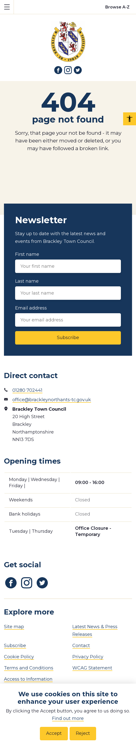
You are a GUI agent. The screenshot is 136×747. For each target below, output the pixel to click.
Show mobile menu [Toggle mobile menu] (9, 6)
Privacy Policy (87, 656)
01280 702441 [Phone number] (27, 390)
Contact (81, 645)
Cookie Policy (19, 656)
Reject (83, 733)
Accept (54, 733)
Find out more (68, 718)
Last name (68, 289)
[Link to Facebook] (58, 70)
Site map (14, 626)
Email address (68, 316)
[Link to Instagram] (68, 70)
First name (68, 262)
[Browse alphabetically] (117, 7)
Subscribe (68, 337)
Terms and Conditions (28, 668)
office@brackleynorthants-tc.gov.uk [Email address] (51, 399)
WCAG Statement (92, 668)
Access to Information (28, 679)
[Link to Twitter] (78, 70)
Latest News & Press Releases (94, 630)
